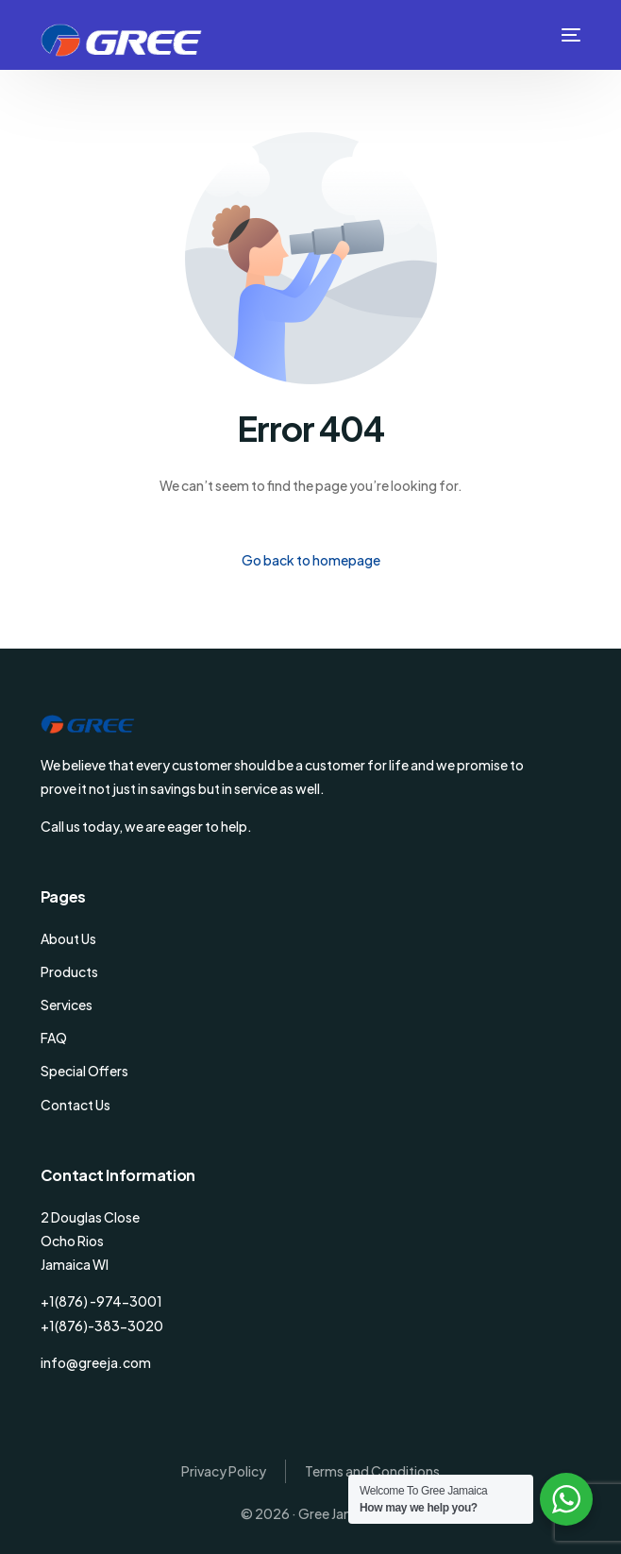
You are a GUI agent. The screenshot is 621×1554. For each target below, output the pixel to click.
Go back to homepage (311, 559)
